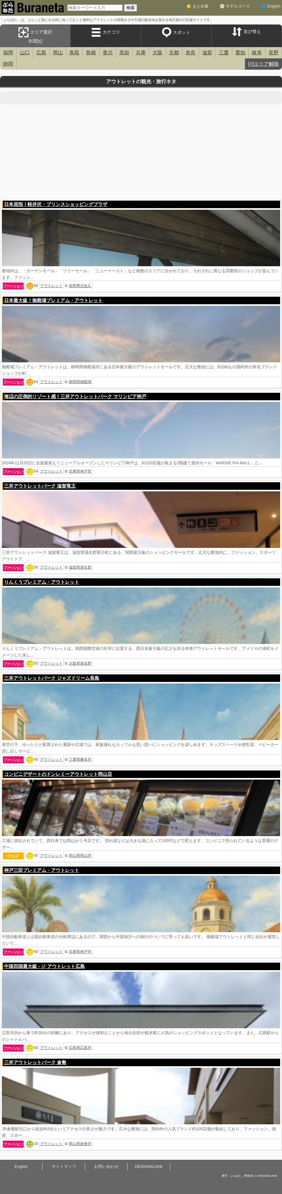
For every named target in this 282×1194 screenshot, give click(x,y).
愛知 (240, 52)
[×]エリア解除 (263, 64)
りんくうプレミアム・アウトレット (41, 582)
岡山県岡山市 (80, 855)
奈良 (191, 52)
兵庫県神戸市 (80, 471)
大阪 (157, 52)
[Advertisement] (141, 152)
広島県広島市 (80, 1047)
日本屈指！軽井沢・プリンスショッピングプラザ (55, 204)
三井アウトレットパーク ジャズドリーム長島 (51, 678)
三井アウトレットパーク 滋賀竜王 (40, 486)
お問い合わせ (106, 1166)
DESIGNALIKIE (149, 1166)
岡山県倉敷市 (80, 1144)
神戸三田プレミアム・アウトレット (41, 870)
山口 (25, 52)
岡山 (58, 52)
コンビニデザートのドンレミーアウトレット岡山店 (58, 774)
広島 (41, 52)
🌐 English (270, 6)
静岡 (8, 64)
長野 (274, 52)
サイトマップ (64, 1166)
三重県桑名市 (80, 759)
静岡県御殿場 (80, 382)
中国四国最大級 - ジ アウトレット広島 (44, 966)
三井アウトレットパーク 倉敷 (35, 1062)
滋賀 (207, 52)
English (21, 1166)
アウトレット (51, 286)
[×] (39, 40)
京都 (174, 52)
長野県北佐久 (80, 286)
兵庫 (141, 52)
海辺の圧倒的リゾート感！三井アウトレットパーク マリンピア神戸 (75, 396)
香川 (108, 52)
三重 (224, 52)
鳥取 (74, 52)
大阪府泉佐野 (80, 663)
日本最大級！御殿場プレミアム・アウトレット (53, 300)
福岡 (8, 52)
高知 (124, 52)
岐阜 (257, 52)
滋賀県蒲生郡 (80, 567)
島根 (91, 52)
